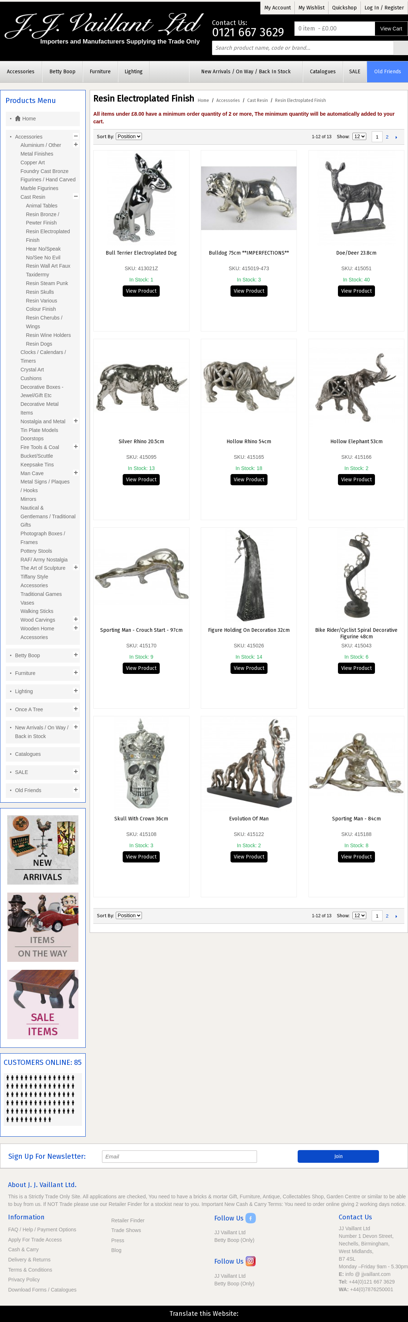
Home (203, 100)
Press (117, 1240)
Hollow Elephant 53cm (356, 441)
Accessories (228, 100)
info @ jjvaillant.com (368, 1274)
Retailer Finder (127, 1220)
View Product (141, 291)
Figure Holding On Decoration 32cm (249, 630)
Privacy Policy (24, 1279)
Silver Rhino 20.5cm (141, 441)
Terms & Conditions (30, 1270)
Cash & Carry (23, 1249)
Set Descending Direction (148, 136)
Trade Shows (126, 1230)
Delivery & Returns (29, 1260)
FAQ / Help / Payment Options (42, 1229)
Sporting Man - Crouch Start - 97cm (141, 630)
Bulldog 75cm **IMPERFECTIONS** (249, 253)
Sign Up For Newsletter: (47, 1156)
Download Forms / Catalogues (42, 1290)
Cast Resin (257, 100)
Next (396, 137)
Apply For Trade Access (35, 1240)
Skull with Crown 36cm (141, 819)
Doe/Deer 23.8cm (356, 253)
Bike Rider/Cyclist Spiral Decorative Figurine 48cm (356, 633)
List (173, 136)
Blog (116, 1250)
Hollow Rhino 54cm (249, 441)
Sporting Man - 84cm (356, 819)
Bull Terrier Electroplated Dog (141, 253)
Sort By (105, 136)
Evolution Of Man (249, 819)
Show (342, 136)
